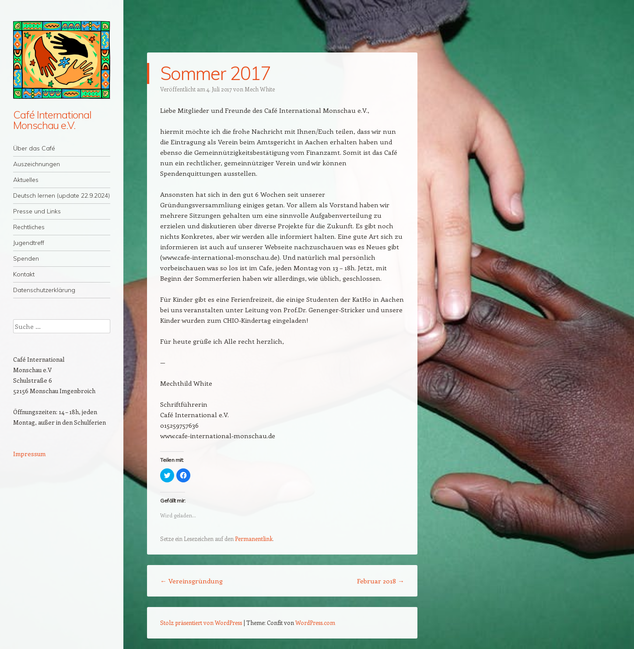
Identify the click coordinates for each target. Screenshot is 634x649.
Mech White (260, 89)
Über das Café (34, 148)
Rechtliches (29, 227)
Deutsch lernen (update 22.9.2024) (61, 195)
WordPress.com (315, 622)
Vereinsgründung (191, 580)
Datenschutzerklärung (44, 290)
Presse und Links (37, 211)
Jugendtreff (28, 243)
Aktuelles (26, 180)
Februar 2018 (380, 580)
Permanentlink (254, 538)
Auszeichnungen (36, 164)
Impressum (29, 454)
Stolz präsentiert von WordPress (201, 622)
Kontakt (24, 274)
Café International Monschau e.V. (52, 120)
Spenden (26, 258)
